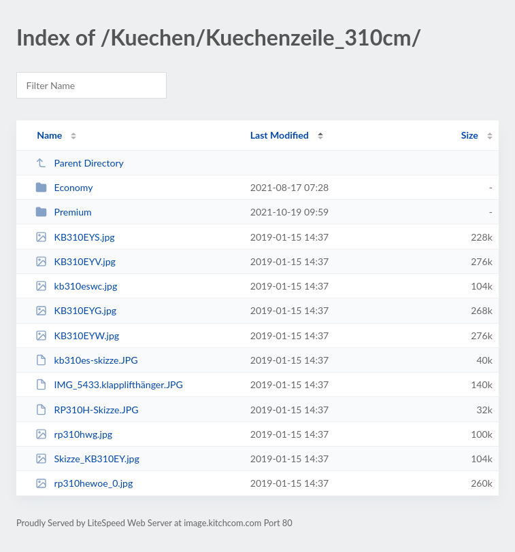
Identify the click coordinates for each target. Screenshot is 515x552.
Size (469, 135)
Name (49, 135)
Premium (63, 212)
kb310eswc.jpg (76, 286)
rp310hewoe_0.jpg (84, 483)
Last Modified (279, 135)
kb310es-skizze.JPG (86, 360)
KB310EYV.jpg (75, 261)
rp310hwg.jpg (73, 434)
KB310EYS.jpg (75, 237)
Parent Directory (79, 163)
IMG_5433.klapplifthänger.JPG (109, 384)
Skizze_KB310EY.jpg (87, 458)
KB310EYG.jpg (75, 310)
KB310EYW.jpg (77, 335)
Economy (64, 187)
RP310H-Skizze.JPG (86, 409)
